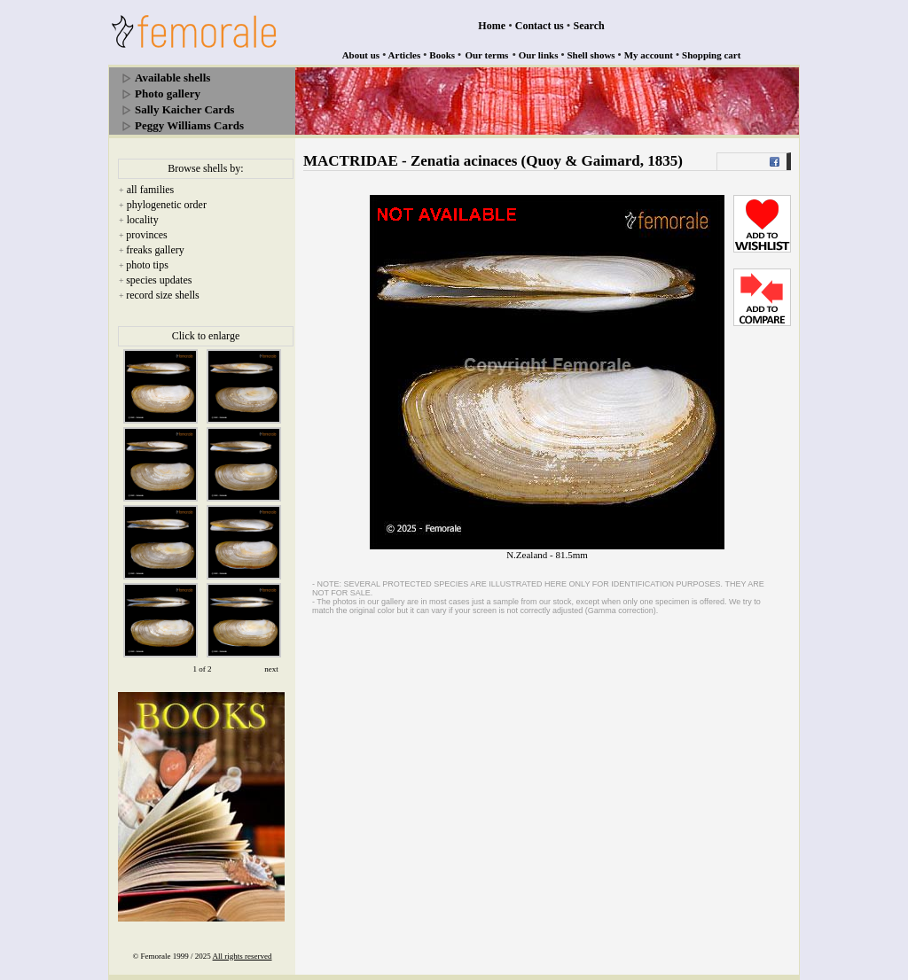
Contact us (539, 25)
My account (648, 55)
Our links (539, 55)
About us (361, 55)
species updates (159, 280)
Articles (404, 55)
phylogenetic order (167, 204)
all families (151, 189)
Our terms (486, 55)
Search (589, 25)
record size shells (163, 295)
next (271, 669)
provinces (147, 235)
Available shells (172, 77)
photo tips (147, 265)
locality (143, 220)
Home (491, 25)
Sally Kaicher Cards (184, 109)
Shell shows (591, 55)
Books (442, 55)
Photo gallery (167, 93)
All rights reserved (242, 956)
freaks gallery (155, 250)
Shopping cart (711, 55)
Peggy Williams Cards (189, 125)
